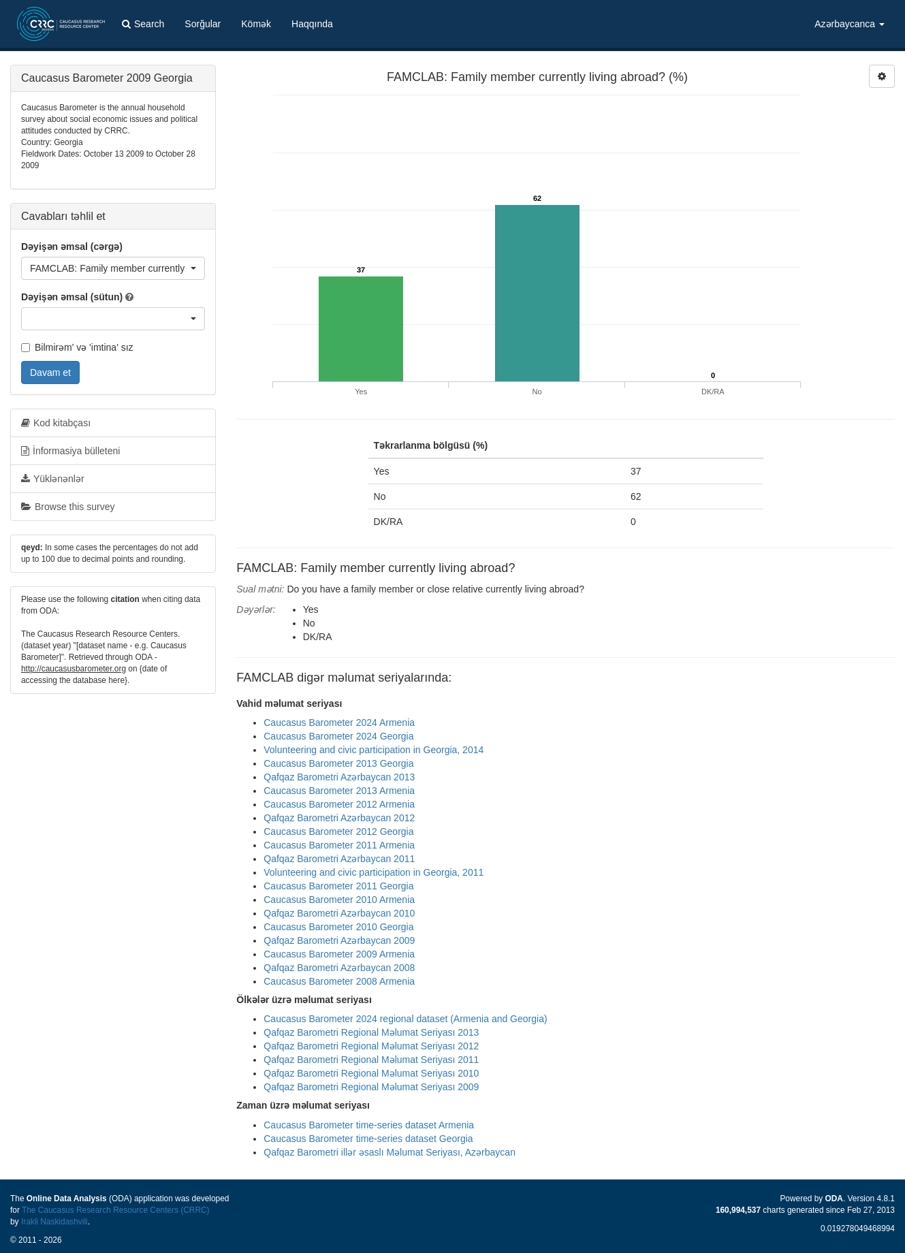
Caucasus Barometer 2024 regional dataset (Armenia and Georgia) (405, 1018)
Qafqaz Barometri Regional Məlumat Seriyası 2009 (371, 1086)
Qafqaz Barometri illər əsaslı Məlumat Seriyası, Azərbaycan (389, 1152)
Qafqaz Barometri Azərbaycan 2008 (339, 967)
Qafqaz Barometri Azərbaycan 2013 (339, 777)
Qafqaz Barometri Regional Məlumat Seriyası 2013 (371, 1032)
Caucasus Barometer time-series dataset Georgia (368, 1138)
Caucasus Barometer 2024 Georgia (338, 736)
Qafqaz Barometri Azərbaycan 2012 (339, 817)
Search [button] (143, 23)
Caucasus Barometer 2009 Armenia (339, 954)
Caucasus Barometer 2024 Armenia (339, 722)
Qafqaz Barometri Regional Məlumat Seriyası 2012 (371, 1046)
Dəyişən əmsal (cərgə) (72, 246)
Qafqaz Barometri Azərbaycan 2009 (339, 940)
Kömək (256, 23)
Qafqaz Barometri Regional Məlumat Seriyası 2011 (371, 1059)
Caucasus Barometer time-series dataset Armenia (369, 1125)
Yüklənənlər (52, 478)
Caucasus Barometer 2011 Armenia (339, 845)
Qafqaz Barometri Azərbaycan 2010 (339, 913)
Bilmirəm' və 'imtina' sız (77, 347)
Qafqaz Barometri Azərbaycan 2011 (339, 858)
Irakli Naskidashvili (54, 1221)
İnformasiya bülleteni (70, 450)
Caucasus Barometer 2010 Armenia (339, 899)
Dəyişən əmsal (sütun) (72, 296)
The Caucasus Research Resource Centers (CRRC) (116, 1210)
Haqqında (312, 23)
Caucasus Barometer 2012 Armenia (339, 804)
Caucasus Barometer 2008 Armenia (339, 981)
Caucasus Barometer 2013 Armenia (339, 790)
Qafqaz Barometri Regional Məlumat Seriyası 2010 (371, 1073)
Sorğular (203, 23)
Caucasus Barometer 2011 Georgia (338, 886)
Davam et (50, 372)
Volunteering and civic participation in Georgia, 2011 (373, 872)
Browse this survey (67, 506)
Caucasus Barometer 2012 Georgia (338, 831)
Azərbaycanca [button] (849, 23)
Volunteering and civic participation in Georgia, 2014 (373, 749)
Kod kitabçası (56, 422)
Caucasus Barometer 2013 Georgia (338, 763)
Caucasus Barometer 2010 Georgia (338, 926)
